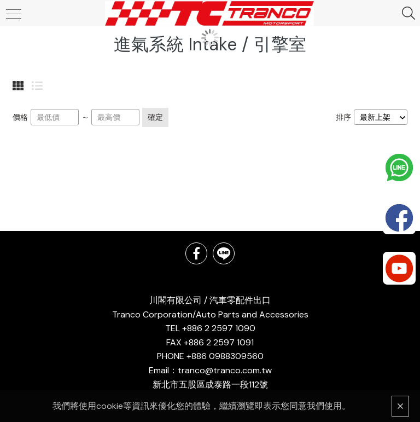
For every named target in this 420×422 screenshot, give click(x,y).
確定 (155, 117)
